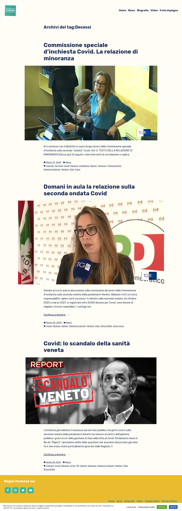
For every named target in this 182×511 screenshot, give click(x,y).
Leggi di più (131, 507)
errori (72, 466)
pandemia (84, 166)
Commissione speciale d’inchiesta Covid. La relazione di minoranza (91, 52)
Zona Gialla (106, 326)
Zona (77, 169)
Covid (66, 166)
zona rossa (118, 326)
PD (77, 466)
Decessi (74, 166)
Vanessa (92, 466)
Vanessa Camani (52, 169)
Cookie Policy (152, 501)
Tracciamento (114, 166)
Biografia (143, 10)
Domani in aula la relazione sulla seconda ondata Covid (89, 190)
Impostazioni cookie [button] (146, 507)
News (131, 10)
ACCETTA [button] (161, 507)
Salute (93, 166)
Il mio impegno (169, 10)
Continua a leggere (60, 315)
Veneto (65, 169)
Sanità (83, 466)
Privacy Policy (169, 501)
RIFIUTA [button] (173, 507)
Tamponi (102, 166)
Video (154, 10)
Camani (50, 166)
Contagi (59, 166)
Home (122, 10)
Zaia (72, 169)
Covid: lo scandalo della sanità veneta (87, 346)
